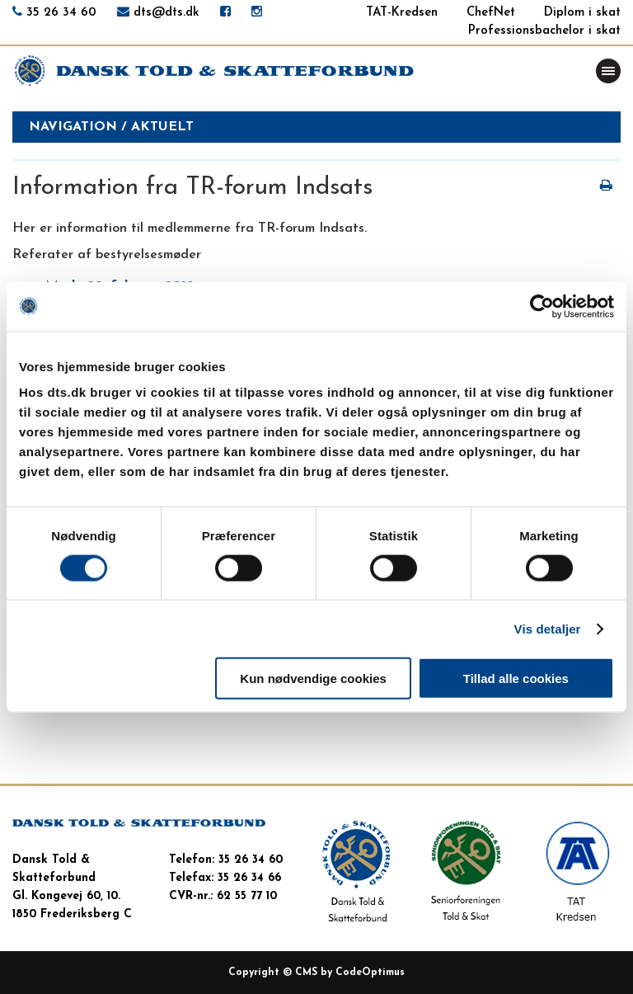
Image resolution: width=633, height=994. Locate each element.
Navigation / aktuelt (111, 127)
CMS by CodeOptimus (350, 973)
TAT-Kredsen (402, 13)
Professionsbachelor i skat (544, 31)
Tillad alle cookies (516, 678)
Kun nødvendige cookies (313, 678)
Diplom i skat (582, 13)
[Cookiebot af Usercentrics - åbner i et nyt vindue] (542, 306)
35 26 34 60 (61, 13)
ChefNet (491, 13)
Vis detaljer (547, 628)
